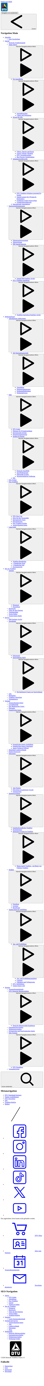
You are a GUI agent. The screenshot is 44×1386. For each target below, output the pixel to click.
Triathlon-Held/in (10, 1102)
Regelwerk (12, 1310)
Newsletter (8, 1371)
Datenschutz (9, 1366)
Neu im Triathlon (10, 1306)
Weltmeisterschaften (15, 1337)
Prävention (12, 1328)
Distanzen (12, 1308)
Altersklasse (12, 1299)
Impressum (8, 1369)
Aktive (7, 1295)
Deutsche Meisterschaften (17, 1333)
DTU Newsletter (10, 1099)
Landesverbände (14, 1326)
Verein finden (13, 1313)
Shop (10, 1330)
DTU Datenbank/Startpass (13, 1095)
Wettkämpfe (8, 1331)
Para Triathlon (13, 1301)
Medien (7, 1104)
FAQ (6, 1368)
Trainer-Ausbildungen (12, 1097)
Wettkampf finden (14, 1339)
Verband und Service (11, 1321)
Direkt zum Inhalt (6, 2)
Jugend (11, 1303)
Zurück (19, 29)
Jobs (6, 1100)
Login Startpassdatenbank (17, 1319)
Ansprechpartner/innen (16, 1322)
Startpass (8, 1317)
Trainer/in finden (14, 1304)
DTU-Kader (12, 1297)
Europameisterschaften (16, 1335)
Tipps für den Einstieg (16, 1312)
